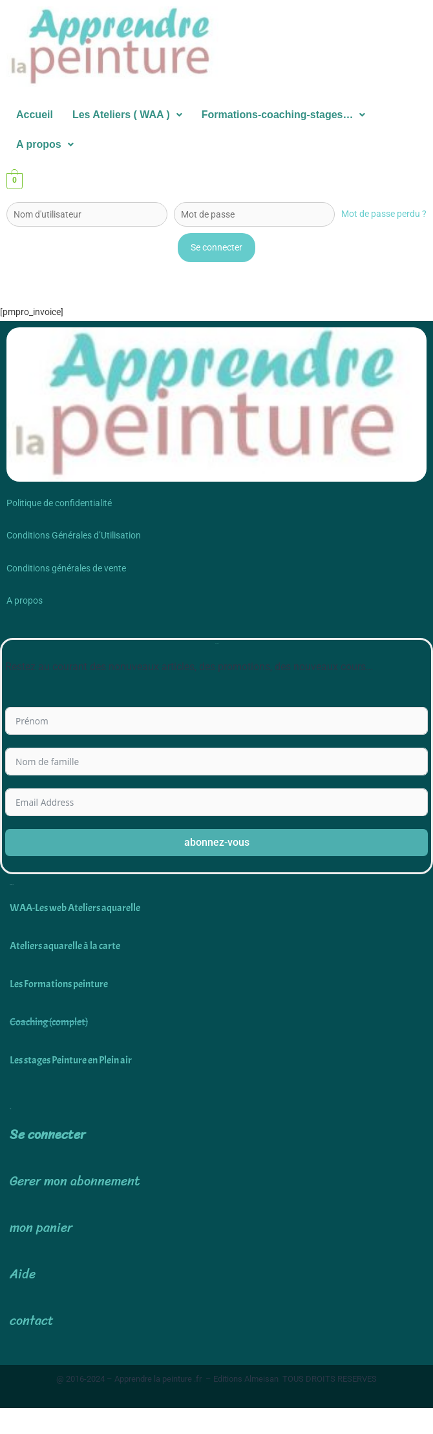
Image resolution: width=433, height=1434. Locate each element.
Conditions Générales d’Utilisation (73, 535)
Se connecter (47, 1134)
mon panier (41, 1227)
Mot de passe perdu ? (384, 214)
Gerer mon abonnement (75, 1181)
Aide (23, 1274)
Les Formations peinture (59, 983)
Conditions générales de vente (66, 568)
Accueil (34, 114)
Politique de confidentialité (59, 503)
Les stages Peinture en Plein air (71, 1060)
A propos (45, 144)
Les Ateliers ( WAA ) (127, 114)
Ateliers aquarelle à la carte (65, 945)
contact (32, 1320)
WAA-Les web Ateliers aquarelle (75, 907)
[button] (127, 115)
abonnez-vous (216, 842)
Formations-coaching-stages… (284, 114)
